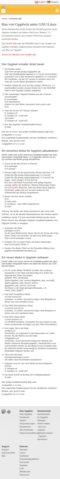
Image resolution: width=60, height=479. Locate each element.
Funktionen (24, 417)
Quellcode (24, 456)
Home (4, 19)
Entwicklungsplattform (29, 459)
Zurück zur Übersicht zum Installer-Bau (19, 55)
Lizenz (22, 453)
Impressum (24, 475)
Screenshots (25, 427)
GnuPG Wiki (11, 44)
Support (5, 450)
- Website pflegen (45, 433)
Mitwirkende (25, 472)
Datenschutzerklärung (29, 433)
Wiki (3, 456)
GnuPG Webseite (19, 188)
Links (22, 468)
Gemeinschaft (43, 414)
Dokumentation (8, 453)
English (42, 2)
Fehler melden (43, 424)
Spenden (24, 450)
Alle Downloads (26, 430)
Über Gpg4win (26, 414)
